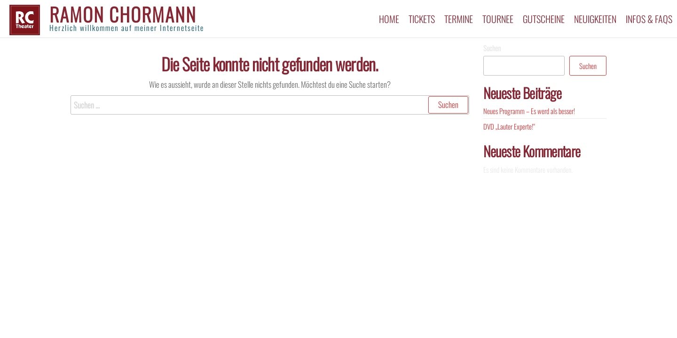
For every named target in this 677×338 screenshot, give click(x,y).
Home (389, 19)
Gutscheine (544, 19)
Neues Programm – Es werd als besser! (529, 111)
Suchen (492, 48)
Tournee (497, 19)
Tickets (422, 19)
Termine (458, 19)
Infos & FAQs (649, 19)
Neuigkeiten (595, 19)
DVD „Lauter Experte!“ (509, 126)
